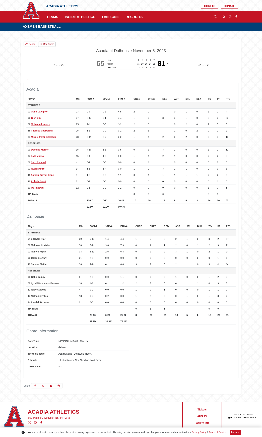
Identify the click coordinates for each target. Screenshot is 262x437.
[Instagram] (230, 17)
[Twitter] (224, 17)
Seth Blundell (38, 162)
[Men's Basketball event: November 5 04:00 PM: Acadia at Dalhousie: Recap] (30, 44)
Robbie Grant (38, 181)
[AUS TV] (202, 416)
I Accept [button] (235, 432)
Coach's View (149, 79)
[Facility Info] (202, 423)
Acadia (110, 64)
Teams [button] (52, 17)
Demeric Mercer (40, 149)
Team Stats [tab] (71, 79)
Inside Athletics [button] (80, 17)
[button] (59, 385)
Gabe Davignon (39, 111)
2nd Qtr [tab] (102, 79)
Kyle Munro (37, 156)
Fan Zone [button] (110, 17)
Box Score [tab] (32, 79)
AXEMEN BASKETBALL (42, 26)
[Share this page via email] (51, 385)
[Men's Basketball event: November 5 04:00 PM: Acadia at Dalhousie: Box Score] (47, 44)
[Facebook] (236, 17)
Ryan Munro (38, 168)
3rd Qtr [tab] (116, 79)
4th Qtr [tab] (130, 79)
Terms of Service (217, 432)
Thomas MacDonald (42, 130)
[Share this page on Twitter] (43, 385)
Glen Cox (36, 118)
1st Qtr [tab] (88, 79)
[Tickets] (209, 6)
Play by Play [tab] (51, 79)
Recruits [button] (134, 17)
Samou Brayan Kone (42, 175)
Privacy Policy (199, 432)
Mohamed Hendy (40, 124)
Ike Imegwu (37, 187)
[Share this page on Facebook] (35, 385)
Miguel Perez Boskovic (43, 137)
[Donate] (229, 6)
